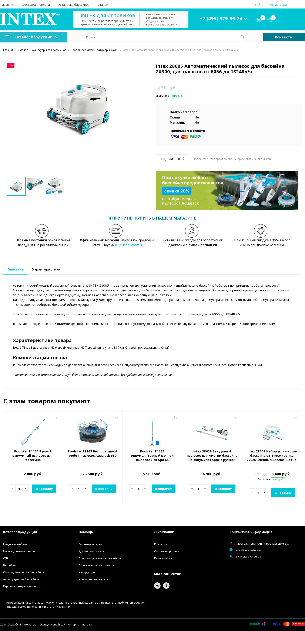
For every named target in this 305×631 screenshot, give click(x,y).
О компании (164, 531)
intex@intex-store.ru (249, 550)
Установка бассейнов (74, 5)
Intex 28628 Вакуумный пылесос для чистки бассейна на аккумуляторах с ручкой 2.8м (212, 457)
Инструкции (87, 572)
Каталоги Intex (164, 558)
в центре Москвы (128, 244)
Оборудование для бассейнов (23, 572)
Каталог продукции (32, 37)
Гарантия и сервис (91, 544)
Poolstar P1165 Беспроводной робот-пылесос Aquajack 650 (92, 453)
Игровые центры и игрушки (22, 586)
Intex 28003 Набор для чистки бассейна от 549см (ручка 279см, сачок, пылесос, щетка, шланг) (272, 457)
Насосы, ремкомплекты (19, 551)
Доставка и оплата (36, 5)
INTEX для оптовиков (108, 15)
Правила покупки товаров (97, 565)
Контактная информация (250, 531)
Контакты (284, 37)
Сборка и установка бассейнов (100, 558)
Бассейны (9, 565)
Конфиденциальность (94, 579)
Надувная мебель (15, 544)
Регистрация (279, 5)
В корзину (44, 488)
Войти (259, 5)
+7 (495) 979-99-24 (221, 18)
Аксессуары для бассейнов (21, 579)
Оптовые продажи (167, 551)
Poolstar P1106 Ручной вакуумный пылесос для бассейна (32, 455)
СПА (6, 558)
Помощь (86, 531)
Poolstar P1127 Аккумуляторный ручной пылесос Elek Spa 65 (152, 455)
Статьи (103, 5)
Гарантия (7, 5)
